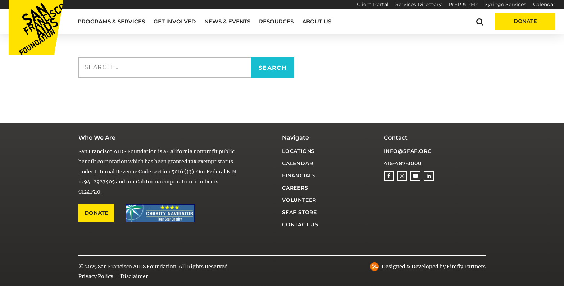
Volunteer (299, 200)
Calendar (544, 4)
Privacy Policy (95, 276)
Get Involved (175, 21)
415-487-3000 (403, 163)
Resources (276, 21)
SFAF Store (299, 212)
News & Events (227, 21)
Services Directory (418, 4)
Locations (298, 151)
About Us (316, 21)
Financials (299, 175)
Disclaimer (134, 276)
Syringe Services (505, 4)
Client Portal (372, 4)
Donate (525, 21)
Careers (295, 188)
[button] (479, 21)
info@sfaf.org (408, 151)
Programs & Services (111, 21)
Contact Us (300, 224)
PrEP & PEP (463, 4)
